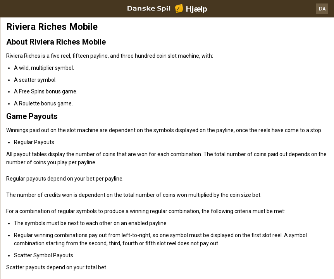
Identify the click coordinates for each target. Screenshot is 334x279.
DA (322, 9)
